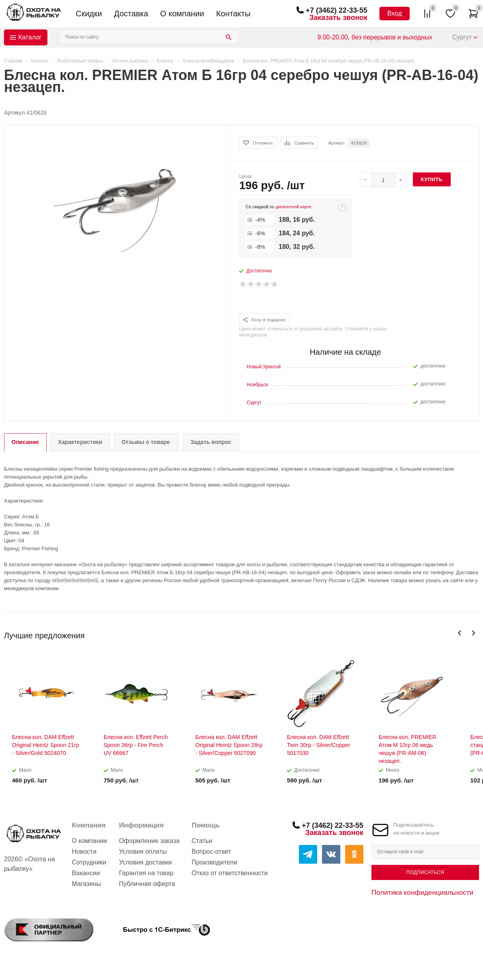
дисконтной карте (294, 206)
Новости (84, 851)
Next (473, 633)
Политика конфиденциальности (422, 892)
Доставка (131, 13)
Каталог (29, 37)
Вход (394, 13)
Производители (215, 862)
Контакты (233, 13)
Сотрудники (89, 862)
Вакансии (86, 873)
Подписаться (425, 872)
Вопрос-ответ (211, 851)
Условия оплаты (143, 851)
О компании (182, 13)
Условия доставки (145, 862)
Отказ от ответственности (230, 873)
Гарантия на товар (146, 873)
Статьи (202, 840)
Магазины (86, 883)
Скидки (89, 13)
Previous (459, 633)
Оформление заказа (149, 840)
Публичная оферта (147, 883)
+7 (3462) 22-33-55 (336, 10)
